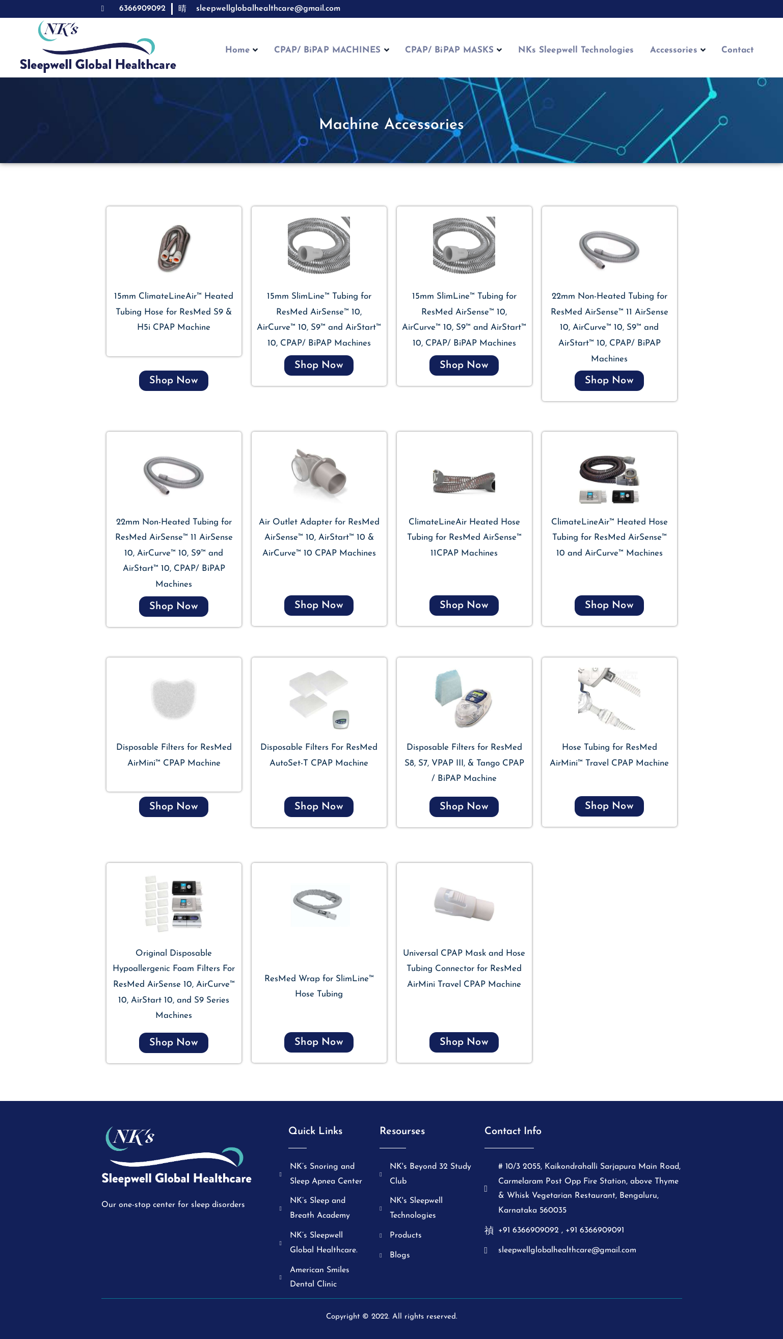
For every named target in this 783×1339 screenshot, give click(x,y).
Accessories (685, 51)
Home (233, 51)
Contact (749, 51)
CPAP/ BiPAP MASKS (453, 51)
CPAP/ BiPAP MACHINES (327, 51)
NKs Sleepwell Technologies (580, 51)
